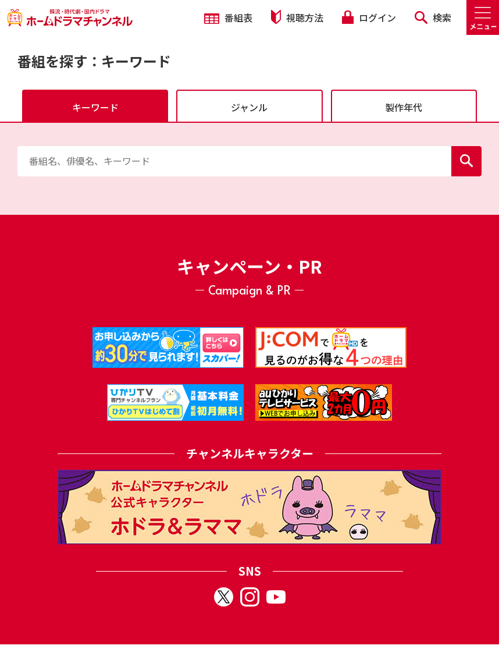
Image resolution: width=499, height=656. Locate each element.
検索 (433, 17)
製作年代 (403, 107)
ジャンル (249, 107)
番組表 (228, 17)
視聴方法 (297, 17)
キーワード (95, 107)
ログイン (368, 17)
